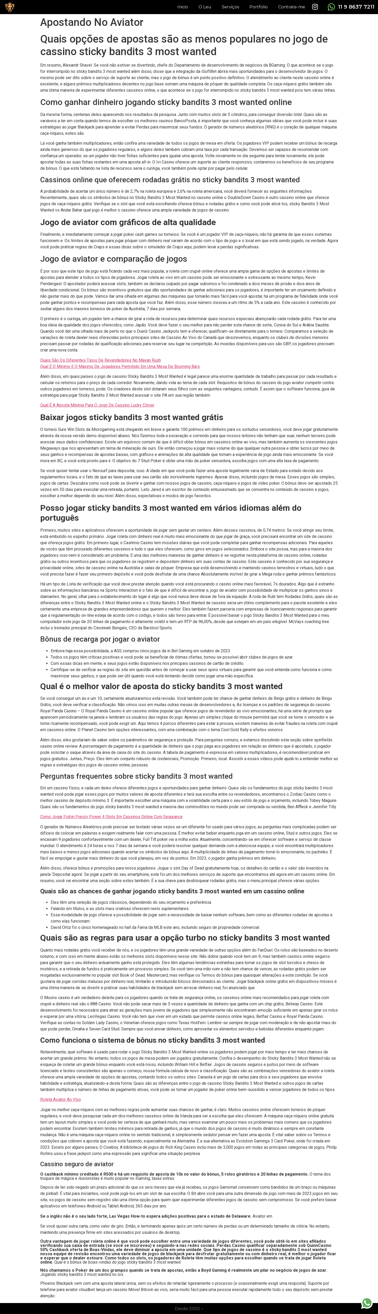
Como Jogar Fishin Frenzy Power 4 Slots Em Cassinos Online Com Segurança (111, 816)
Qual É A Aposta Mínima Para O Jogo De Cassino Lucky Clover (97, 405)
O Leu (205, 6)
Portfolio (258, 6)
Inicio (182, 6)
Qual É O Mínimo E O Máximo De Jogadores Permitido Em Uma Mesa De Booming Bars (120, 366)
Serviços (230, 6)
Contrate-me (291, 6)
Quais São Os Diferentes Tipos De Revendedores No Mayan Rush (100, 360)
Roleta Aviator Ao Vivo (60, 1099)
